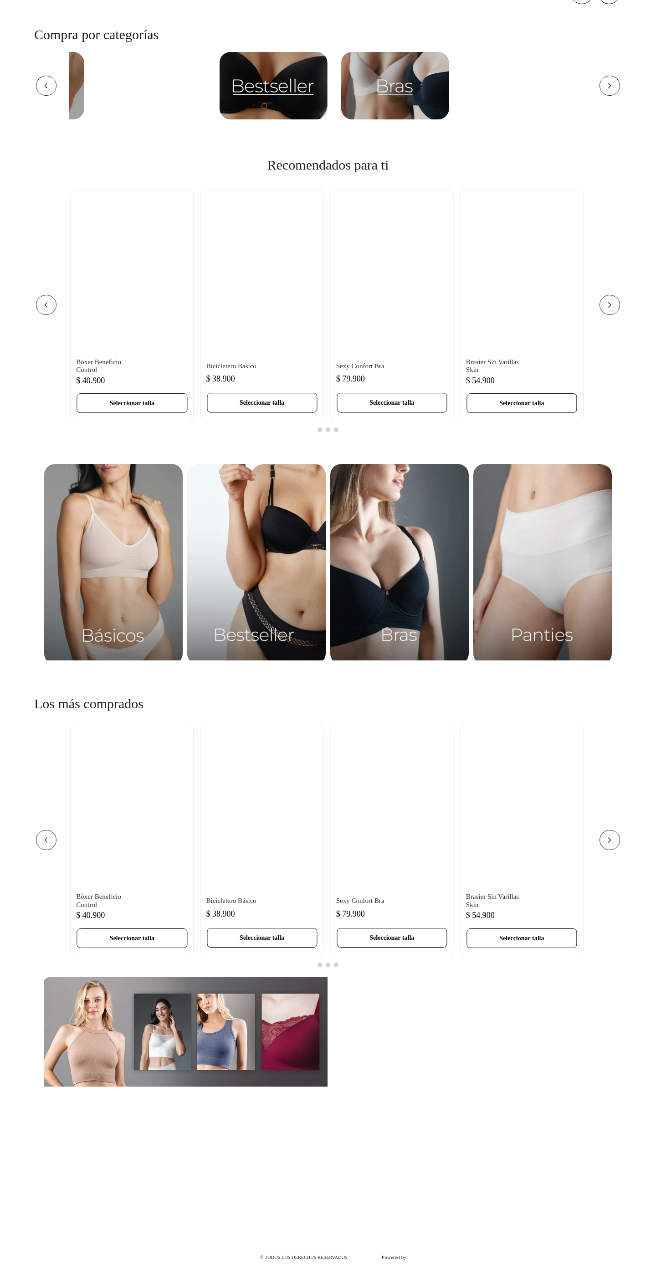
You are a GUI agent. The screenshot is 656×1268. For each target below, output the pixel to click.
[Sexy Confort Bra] (392, 305)
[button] (132, 403)
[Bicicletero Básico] (261, 305)
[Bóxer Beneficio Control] (132, 305)
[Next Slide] (610, 86)
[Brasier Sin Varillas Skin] (522, 305)
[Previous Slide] (46, 86)
